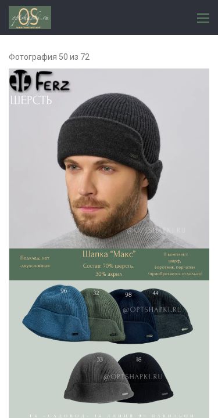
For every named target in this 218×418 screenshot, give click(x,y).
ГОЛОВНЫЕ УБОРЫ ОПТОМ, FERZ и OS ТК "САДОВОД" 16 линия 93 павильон (30, 17)
